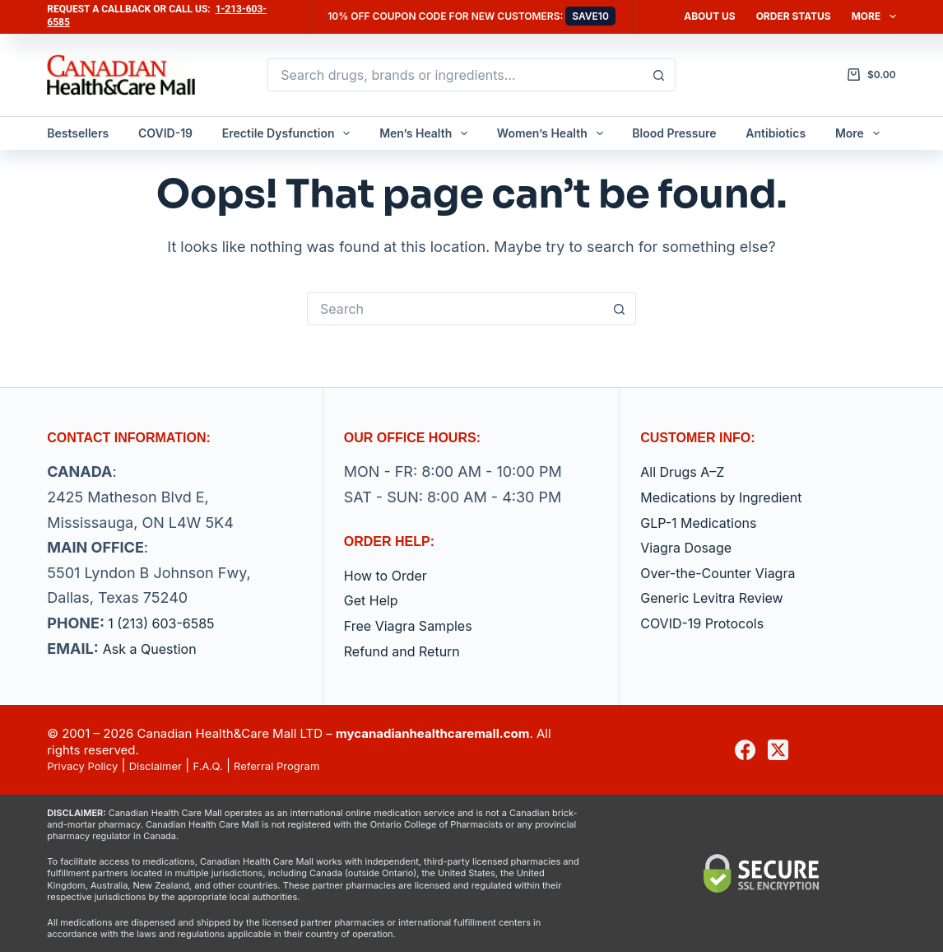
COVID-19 (165, 133)
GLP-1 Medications (705, 522)
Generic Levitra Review (720, 597)
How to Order (391, 575)
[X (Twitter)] (778, 750)
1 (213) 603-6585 (168, 623)
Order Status (793, 16)
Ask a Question (155, 648)
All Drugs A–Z (687, 471)
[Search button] (659, 74)
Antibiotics (776, 133)
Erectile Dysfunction (289, 133)
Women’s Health (553, 133)
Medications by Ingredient (731, 497)
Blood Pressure (674, 133)
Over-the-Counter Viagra (727, 572)
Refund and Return (409, 651)
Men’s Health (426, 133)
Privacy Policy (87, 765)
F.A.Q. (229, 765)
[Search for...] (455, 74)
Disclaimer (170, 765)
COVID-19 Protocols (709, 623)
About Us (709, 16)
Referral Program (307, 765)
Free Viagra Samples (416, 625)
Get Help (374, 600)
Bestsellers (78, 133)
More (874, 16)
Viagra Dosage (691, 547)
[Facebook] (745, 750)
